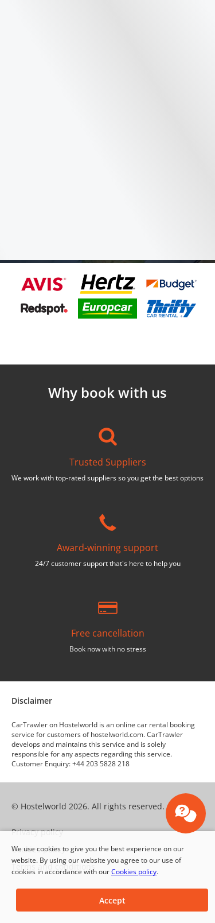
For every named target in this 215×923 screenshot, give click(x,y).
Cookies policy (134, 872)
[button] (112, 900)
